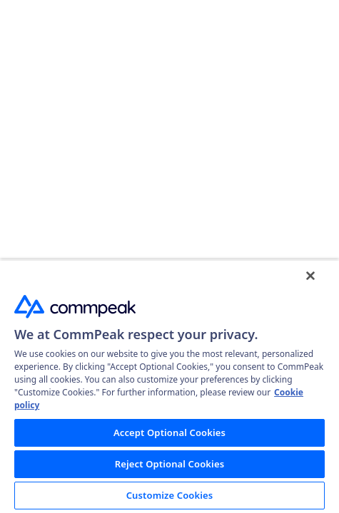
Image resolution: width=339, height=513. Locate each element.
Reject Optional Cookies (169, 463)
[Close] (310, 275)
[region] (169, 386)
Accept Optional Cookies (169, 432)
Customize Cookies (169, 495)
